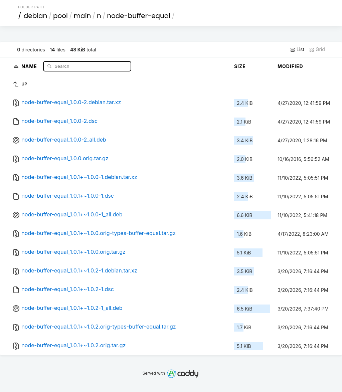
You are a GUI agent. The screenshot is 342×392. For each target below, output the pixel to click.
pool (60, 15)
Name (29, 66)
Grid (317, 49)
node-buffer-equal (138, 15)
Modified (290, 66)
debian (35, 15)
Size (240, 66)
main (82, 15)
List (297, 49)
